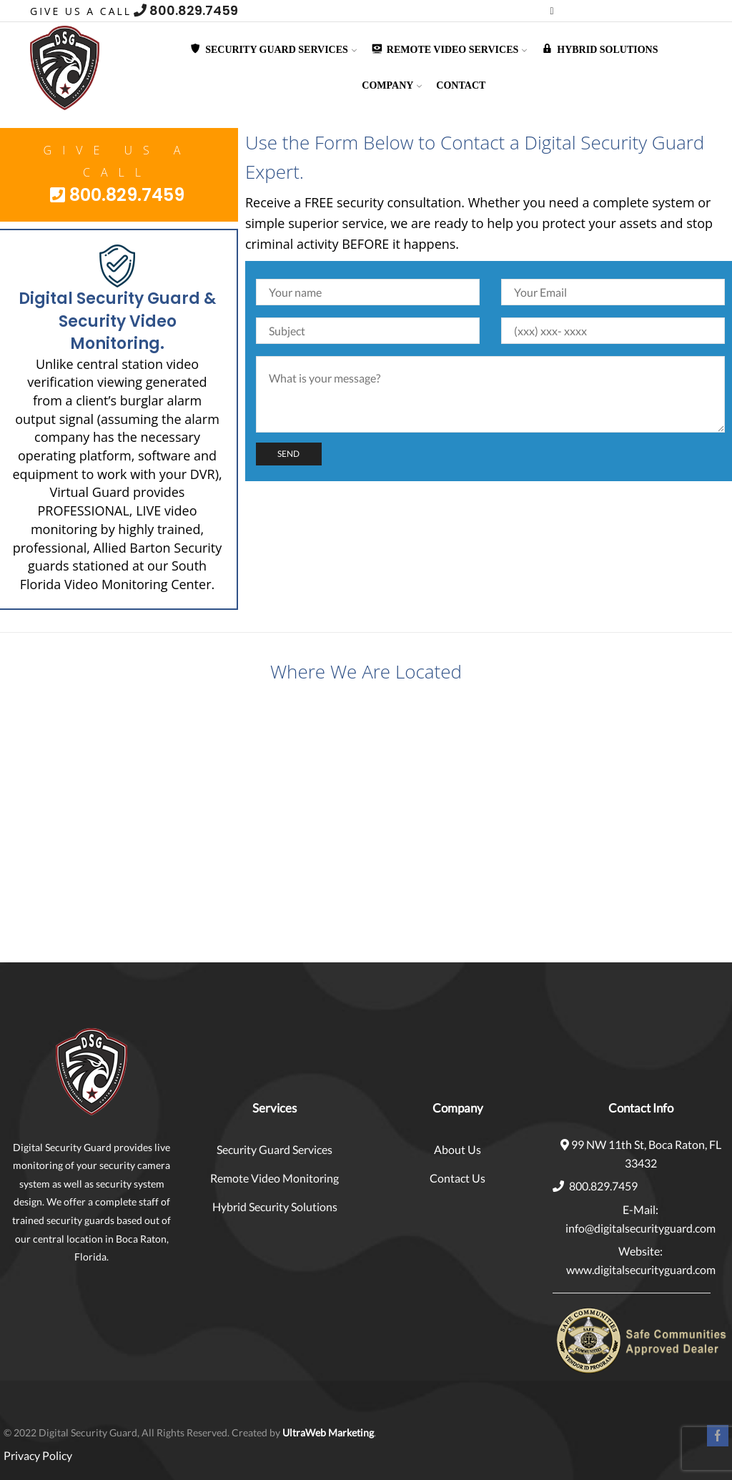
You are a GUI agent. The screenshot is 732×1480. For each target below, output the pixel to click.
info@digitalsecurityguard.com (640, 1228)
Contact (460, 85)
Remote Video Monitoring (274, 1178)
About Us (457, 1149)
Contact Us (457, 1178)
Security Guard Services (274, 1149)
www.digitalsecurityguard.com (641, 1269)
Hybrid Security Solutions (274, 1206)
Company (392, 85)
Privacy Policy (38, 1455)
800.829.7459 (186, 10)
